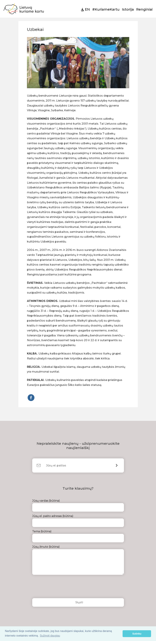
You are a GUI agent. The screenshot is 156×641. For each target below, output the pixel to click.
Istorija (128, 9)
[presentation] (58, 587)
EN (87, 9)
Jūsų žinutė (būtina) (78, 560)
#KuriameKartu (106, 9)
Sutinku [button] (136, 633)
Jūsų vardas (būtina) (78, 505)
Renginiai (144, 9)
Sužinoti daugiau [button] (50, 635)
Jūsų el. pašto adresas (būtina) (78, 520)
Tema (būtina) (78, 536)
